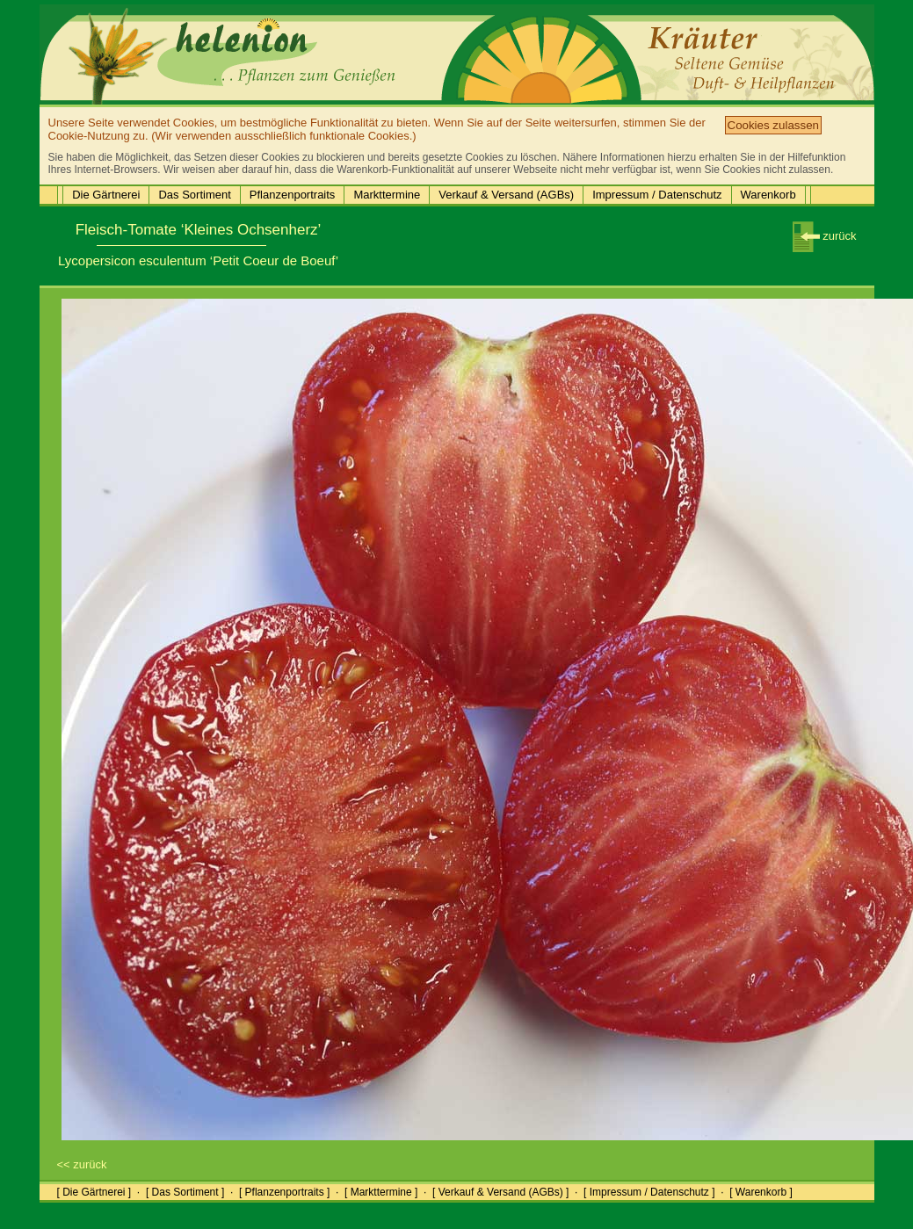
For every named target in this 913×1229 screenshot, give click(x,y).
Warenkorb (768, 194)
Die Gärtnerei (106, 194)
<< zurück (82, 1164)
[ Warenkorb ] (761, 1192)
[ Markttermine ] (380, 1192)
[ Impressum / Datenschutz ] (648, 1192)
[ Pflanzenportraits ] (284, 1192)
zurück (825, 235)
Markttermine (386, 194)
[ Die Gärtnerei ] (94, 1192)
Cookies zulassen (773, 125)
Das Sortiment (194, 194)
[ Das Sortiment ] (185, 1192)
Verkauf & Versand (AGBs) (506, 194)
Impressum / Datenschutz (656, 194)
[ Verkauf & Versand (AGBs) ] (500, 1192)
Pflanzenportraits (293, 194)
